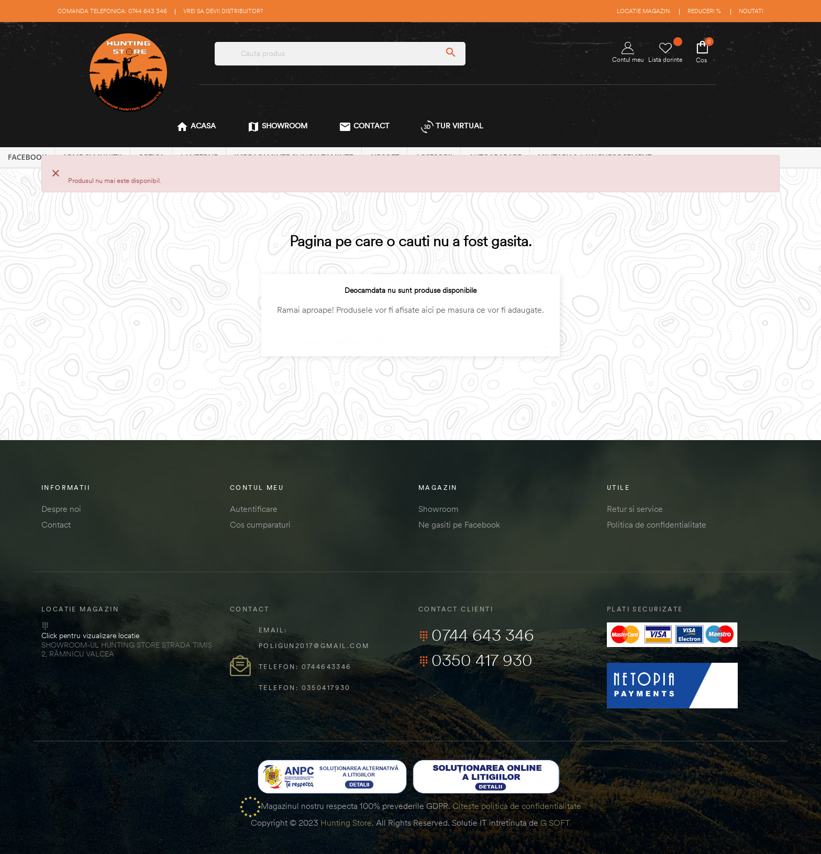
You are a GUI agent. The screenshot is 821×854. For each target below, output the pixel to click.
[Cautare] (410, 336)
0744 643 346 (476, 635)
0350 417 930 (475, 660)
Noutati (751, 11)
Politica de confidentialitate (656, 524)
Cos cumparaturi (260, 524)
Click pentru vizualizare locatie (90, 635)
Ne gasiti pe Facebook (459, 524)
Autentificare (254, 508)
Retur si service (635, 508)
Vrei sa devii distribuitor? (223, 11)
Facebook (27, 157)
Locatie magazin (643, 11)
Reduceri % (704, 11)
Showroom (438, 508)
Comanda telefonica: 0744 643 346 (112, 11)
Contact (56, 524)
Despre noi (61, 508)
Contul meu (628, 52)
